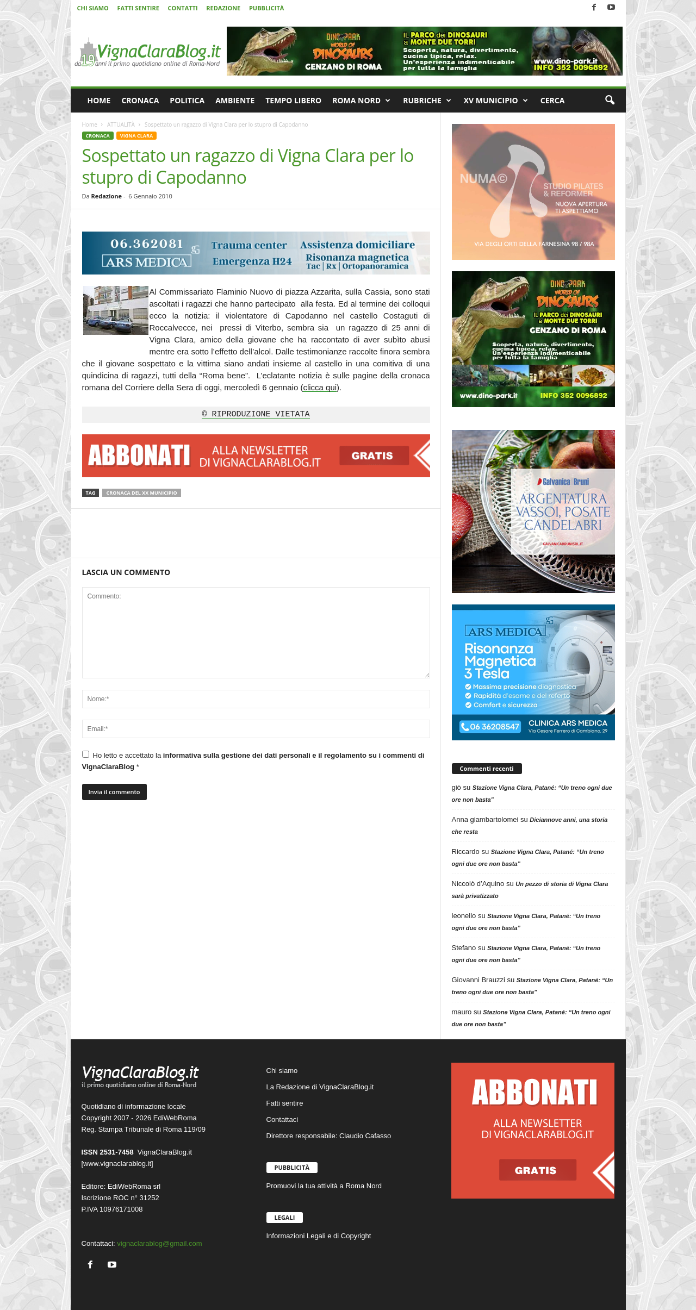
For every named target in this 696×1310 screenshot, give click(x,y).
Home (89, 124)
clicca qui (320, 387)
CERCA (552, 100)
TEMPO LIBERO (293, 100)
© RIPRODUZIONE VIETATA (255, 414)
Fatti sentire (284, 1103)
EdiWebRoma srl (134, 1186)
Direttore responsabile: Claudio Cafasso (328, 1136)
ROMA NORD (361, 101)
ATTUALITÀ (121, 124)
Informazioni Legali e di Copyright (318, 1236)
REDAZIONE (223, 8)
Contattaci (282, 1119)
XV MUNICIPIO (496, 101)
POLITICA (187, 100)
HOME (99, 100)
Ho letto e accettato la (253, 761)
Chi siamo (282, 1070)
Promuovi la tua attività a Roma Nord (324, 1186)
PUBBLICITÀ (266, 8)
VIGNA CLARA (136, 135)
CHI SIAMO (93, 8)
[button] (610, 101)
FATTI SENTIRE (138, 8)
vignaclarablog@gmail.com (159, 1243)
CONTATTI (183, 8)
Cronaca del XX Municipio (141, 492)
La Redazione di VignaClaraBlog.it (320, 1087)
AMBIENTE (234, 100)
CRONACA (140, 100)
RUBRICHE (427, 101)
